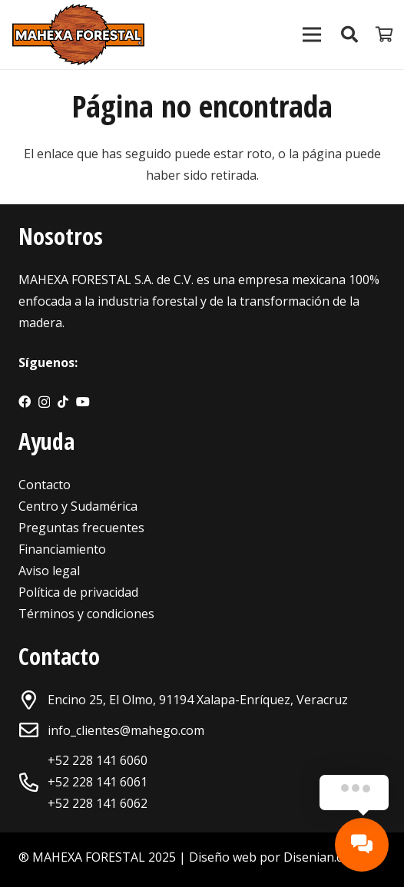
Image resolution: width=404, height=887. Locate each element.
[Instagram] (44, 402)
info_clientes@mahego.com (126, 730)
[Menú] (312, 34)
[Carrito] (385, 34)
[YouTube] (83, 402)
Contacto (44, 484)
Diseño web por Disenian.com (274, 857)
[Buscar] (348, 34)
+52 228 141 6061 (97, 781)
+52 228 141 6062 (97, 803)
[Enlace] (78, 34)
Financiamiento (62, 549)
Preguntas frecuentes (81, 527)
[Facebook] (24, 402)
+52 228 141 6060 (97, 760)
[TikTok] (63, 402)
